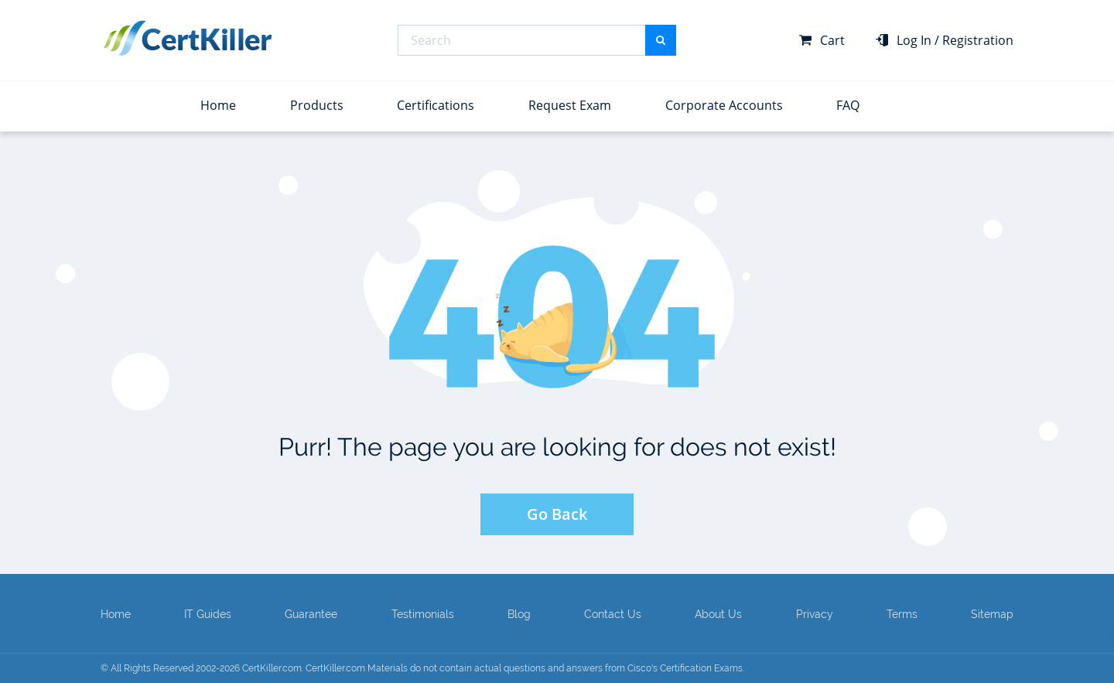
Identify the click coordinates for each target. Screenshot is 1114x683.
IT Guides (207, 614)
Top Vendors (144, 69)
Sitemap (992, 614)
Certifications (435, 105)
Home (218, 105)
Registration (977, 40)
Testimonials (422, 614)
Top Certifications (550, 69)
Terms (902, 614)
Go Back (557, 514)
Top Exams (947, 69)
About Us (718, 614)
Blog (519, 614)
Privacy (814, 614)
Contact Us (612, 614)
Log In (914, 40)
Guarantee (311, 614)
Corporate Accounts (724, 105)
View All (121, 100)
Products (316, 105)
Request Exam (569, 105)
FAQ (847, 105)
